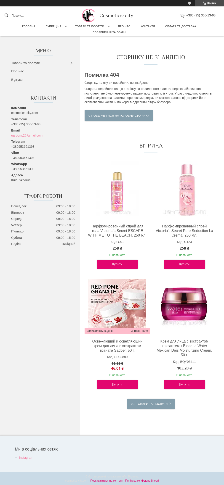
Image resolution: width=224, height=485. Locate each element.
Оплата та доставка (180, 26)
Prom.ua (133, 476)
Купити (117, 264)
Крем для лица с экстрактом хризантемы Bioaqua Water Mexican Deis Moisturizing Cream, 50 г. (184, 348)
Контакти (148, 26)
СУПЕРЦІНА (53, 26)
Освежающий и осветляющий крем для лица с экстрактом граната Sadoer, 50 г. (117, 345)
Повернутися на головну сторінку (120, 115)
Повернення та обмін (109, 32)
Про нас (124, 26)
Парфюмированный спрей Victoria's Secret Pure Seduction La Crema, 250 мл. (184, 230)
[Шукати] (6, 15)
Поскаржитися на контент (106, 480)
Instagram (26, 457)
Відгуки (17, 80)
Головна (28, 26)
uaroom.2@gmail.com (27, 135)
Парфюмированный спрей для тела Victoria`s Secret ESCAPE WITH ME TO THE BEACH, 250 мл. (117, 230)
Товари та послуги (89, 26)
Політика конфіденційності (142, 480)
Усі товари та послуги (149, 404)
